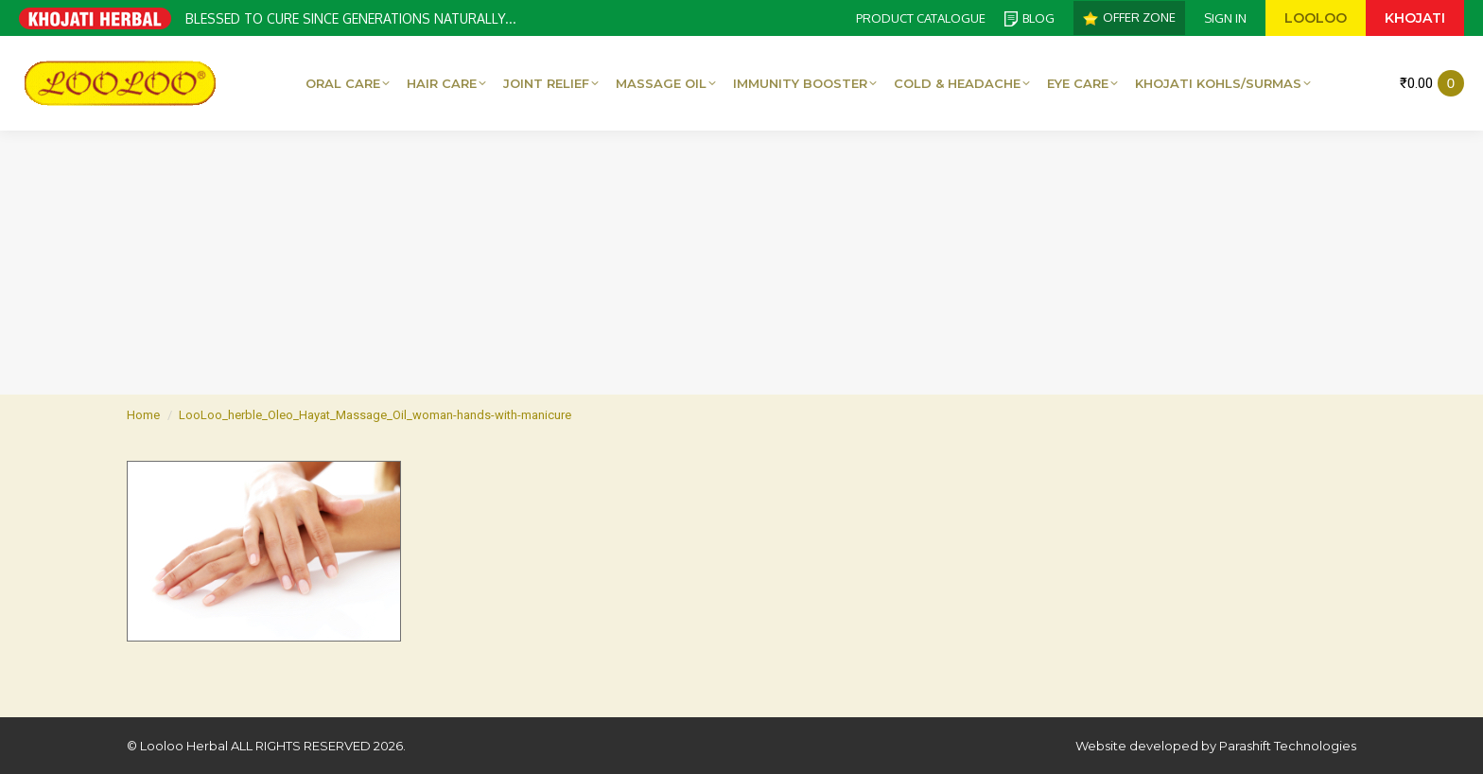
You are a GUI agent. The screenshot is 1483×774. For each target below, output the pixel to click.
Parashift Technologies (1287, 745)
